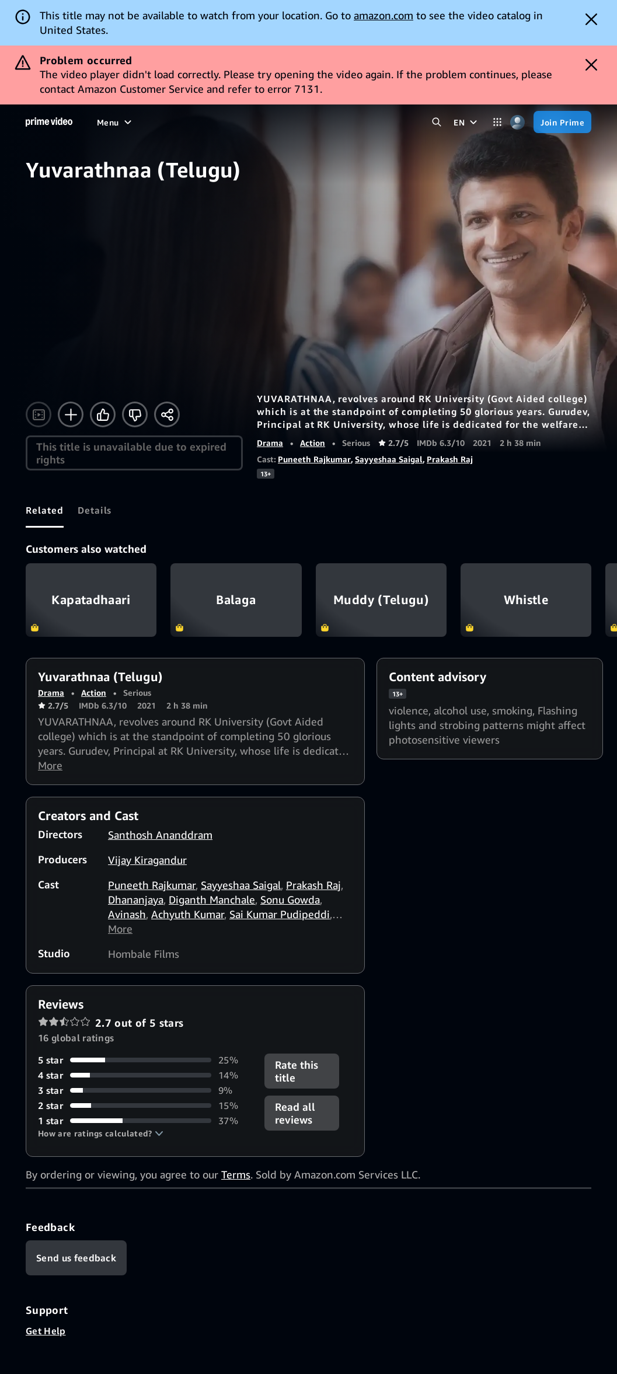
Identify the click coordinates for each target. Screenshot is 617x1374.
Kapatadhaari (91, 600)
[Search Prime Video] (436, 122)
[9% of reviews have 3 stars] (144, 1090)
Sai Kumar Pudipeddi (279, 914)
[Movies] (142, 122)
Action (312, 443)
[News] (275, 122)
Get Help (46, 1331)
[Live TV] (315, 122)
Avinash (127, 914)
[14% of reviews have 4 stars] (144, 1075)
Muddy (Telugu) (381, 600)
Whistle (526, 600)
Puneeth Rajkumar (314, 459)
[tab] (45, 510)
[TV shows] (189, 122)
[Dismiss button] (591, 19)
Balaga (235, 600)
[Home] (49, 122)
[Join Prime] (562, 122)
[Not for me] (135, 414)
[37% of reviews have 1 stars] (144, 1120)
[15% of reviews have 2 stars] (144, 1105)
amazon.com (383, 15)
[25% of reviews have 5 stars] (144, 1060)
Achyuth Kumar (187, 914)
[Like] (103, 414)
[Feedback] (76, 1257)
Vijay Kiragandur (147, 859)
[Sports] (236, 122)
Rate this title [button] (296, 1071)
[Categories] (497, 122)
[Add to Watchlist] (70, 414)
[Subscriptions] (380, 122)
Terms (235, 1174)
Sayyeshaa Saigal (389, 459)
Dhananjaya (135, 899)
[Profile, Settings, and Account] (517, 122)
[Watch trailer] (38, 414)
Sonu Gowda (290, 899)
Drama (270, 443)
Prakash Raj (450, 459)
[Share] (167, 414)
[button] (100, 1133)
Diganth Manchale (212, 899)
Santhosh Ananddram (160, 834)
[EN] (467, 122)
